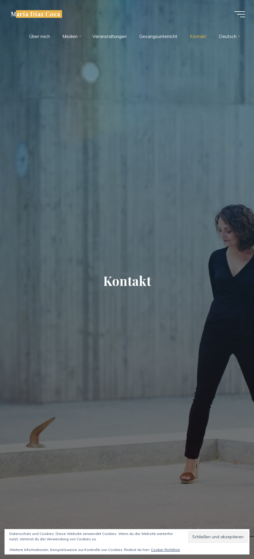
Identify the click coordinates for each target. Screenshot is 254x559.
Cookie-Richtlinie (165, 549)
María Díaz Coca (35, 14)
